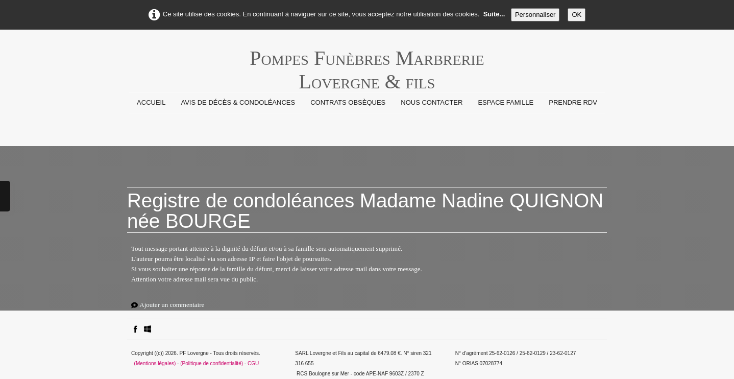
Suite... (494, 14)
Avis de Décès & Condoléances (238, 102)
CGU (253, 363)
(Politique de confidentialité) (211, 363)
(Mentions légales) (155, 363)
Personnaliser (535, 14)
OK (576, 14)
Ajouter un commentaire (171, 305)
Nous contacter (431, 102)
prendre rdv (573, 102)
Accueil (151, 102)
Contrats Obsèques (347, 102)
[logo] (367, 63)
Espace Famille (505, 102)
